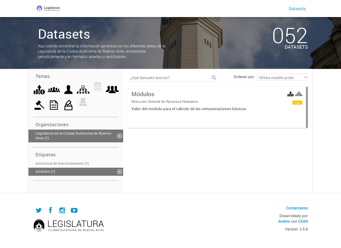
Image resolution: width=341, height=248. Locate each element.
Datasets (297, 8)
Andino (284, 221)
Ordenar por (243, 76)
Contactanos (297, 208)
